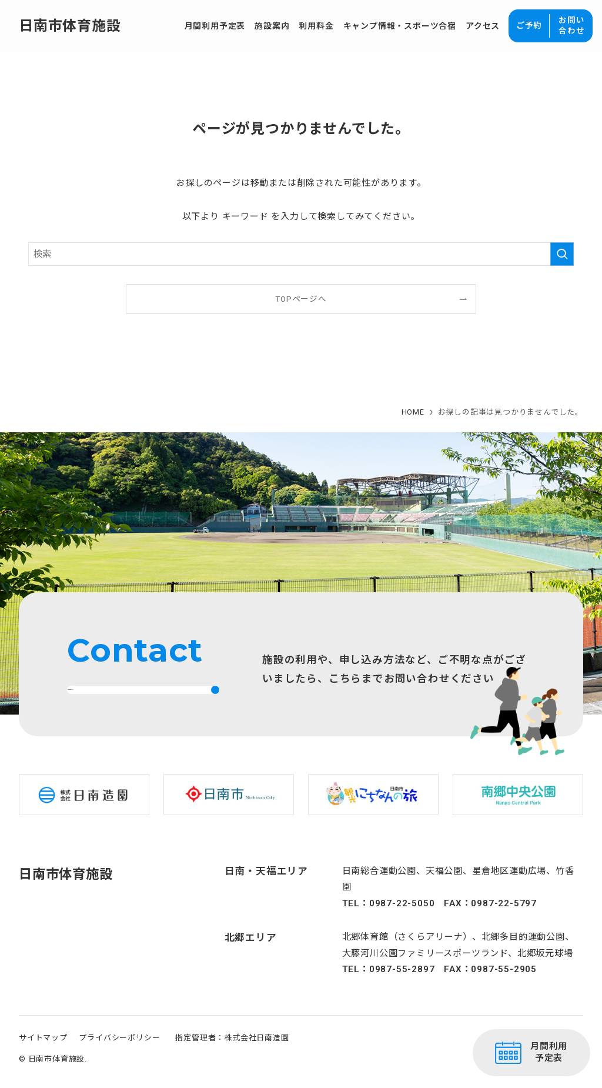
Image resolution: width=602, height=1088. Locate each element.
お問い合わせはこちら (124, 698)
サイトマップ (43, 1054)
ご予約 (529, 25)
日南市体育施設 (70, 26)
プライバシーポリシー (119, 1054)
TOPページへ (301, 298)
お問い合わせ (571, 25)
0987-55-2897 (402, 986)
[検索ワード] (301, 254)
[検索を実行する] (562, 254)
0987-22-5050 (402, 920)
